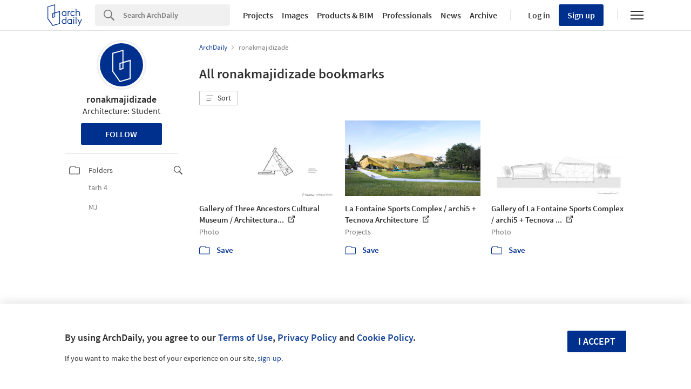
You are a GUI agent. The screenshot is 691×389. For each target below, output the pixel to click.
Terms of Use (245, 337)
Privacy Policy (307, 337)
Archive (483, 15)
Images (295, 15)
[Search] (176, 15)
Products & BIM (345, 15)
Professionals (407, 15)
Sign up (581, 15)
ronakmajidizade (121, 99)
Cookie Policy (385, 337)
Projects (258, 15)
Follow (121, 134)
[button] (218, 98)
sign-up (269, 358)
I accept (596, 341)
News (451, 15)
